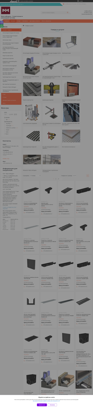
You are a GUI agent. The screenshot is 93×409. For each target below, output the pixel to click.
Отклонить (53, 404)
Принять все (42, 404)
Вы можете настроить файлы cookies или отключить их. (46, 401)
